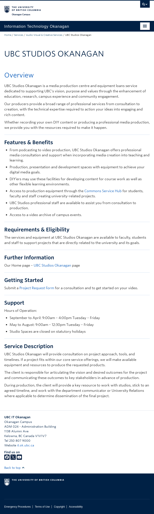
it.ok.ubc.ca (25, 445)
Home (7, 34)
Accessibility (76, 506)
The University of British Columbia (55, 9)
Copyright (59, 506)
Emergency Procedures (17, 506)
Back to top (14, 467)
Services (18, 34)
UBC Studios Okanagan (52, 265)
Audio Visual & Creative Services (44, 34)
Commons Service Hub (103, 191)
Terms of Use (42, 506)
